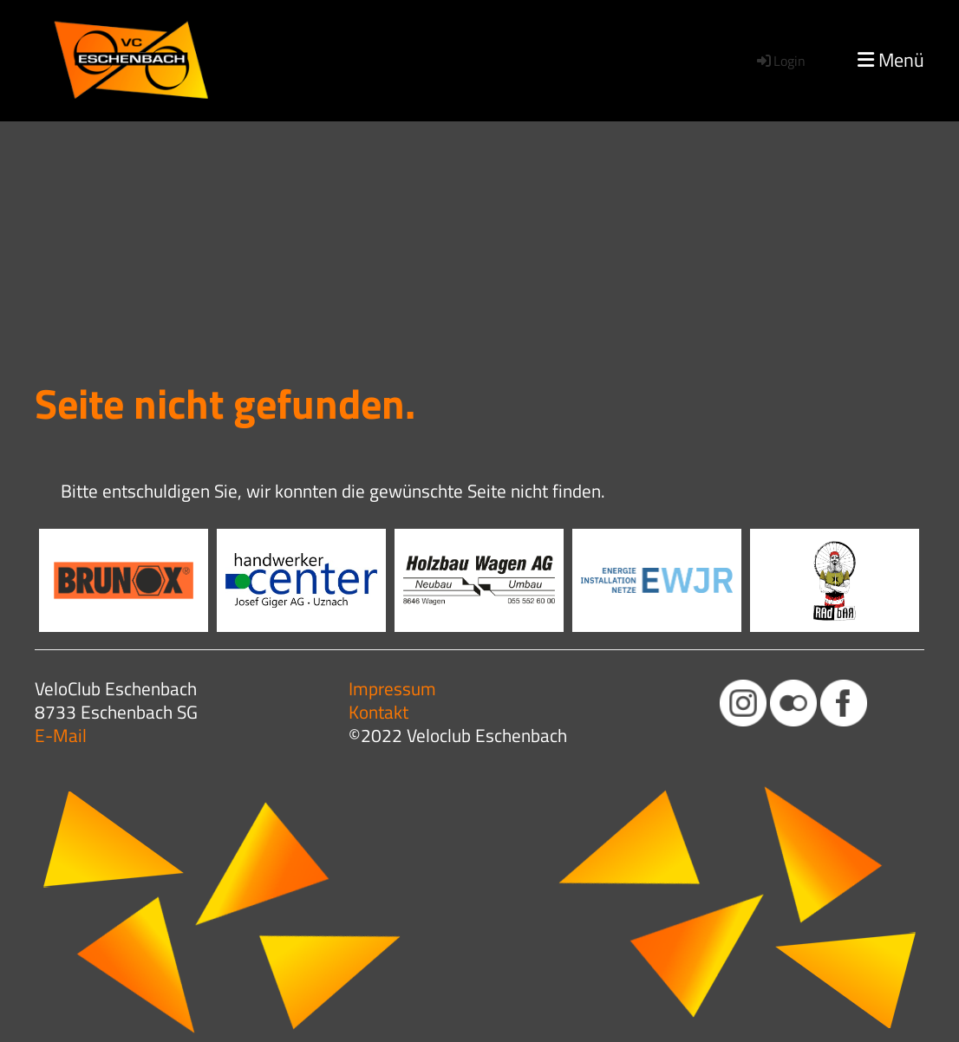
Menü (891, 60)
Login (780, 60)
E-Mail (61, 735)
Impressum (392, 688)
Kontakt (378, 712)
